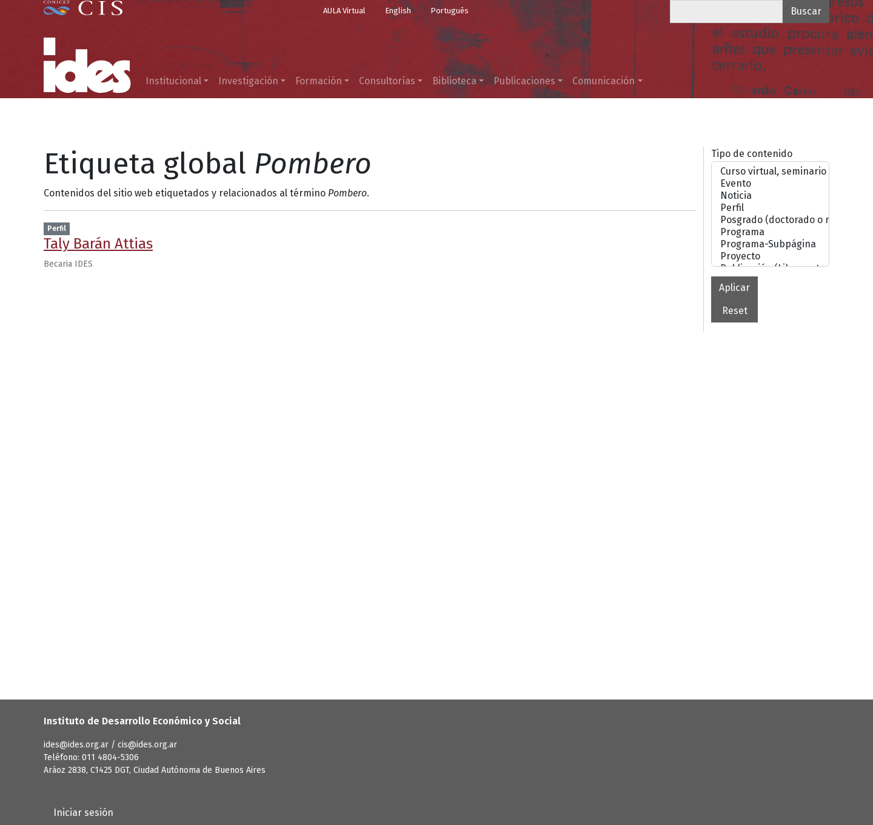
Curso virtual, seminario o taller (770, 171)
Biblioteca (454, 81)
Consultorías (387, 81)
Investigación (248, 81)
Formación (318, 81)
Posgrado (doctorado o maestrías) (770, 220)
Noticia (770, 196)
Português (449, 10)
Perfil (770, 208)
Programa (770, 232)
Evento (770, 184)
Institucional (173, 81)
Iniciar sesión (83, 812)
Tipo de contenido (751, 153)
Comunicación (603, 81)
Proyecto (770, 256)
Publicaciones (524, 81)
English (398, 10)
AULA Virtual (344, 10)
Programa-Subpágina (770, 244)
